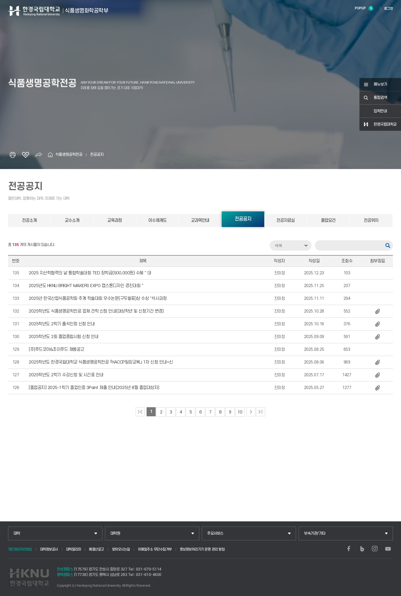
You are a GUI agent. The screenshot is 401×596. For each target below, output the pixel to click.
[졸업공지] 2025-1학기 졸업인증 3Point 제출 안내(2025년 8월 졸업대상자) (94, 387)
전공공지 (97, 154)
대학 (17, 533)
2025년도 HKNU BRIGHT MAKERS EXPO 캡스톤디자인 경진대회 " (86, 285)
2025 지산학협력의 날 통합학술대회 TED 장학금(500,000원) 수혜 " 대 (90, 273)
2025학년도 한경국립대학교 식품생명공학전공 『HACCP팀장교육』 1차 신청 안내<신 (101, 362)
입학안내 (380, 111)
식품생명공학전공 (68, 154)
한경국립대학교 (385, 124)
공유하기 (38, 154)
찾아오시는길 (121, 549)
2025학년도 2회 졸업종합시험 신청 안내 (63, 336)
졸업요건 (328, 220)
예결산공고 (96, 549)
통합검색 (380, 97)
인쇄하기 (12, 154)
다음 (250, 411)
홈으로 (50, 154)
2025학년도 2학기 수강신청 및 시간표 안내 (66, 375)
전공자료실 (286, 220)
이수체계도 (157, 220)
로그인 (388, 8)
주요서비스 (215, 533)
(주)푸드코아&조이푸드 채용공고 (56, 349)
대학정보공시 (49, 549)
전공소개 (29, 220)
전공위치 (371, 220)
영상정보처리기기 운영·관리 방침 (202, 549)
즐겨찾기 (25, 154)
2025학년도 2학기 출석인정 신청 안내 (62, 324)
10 (240, 412)
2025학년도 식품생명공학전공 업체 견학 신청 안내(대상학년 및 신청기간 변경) (96, 311)
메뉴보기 (380, 84)
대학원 (115, 533)
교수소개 (72, 220)
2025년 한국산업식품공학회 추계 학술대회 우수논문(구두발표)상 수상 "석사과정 (98, 298)
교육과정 (114, 220)
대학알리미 (73, 549)
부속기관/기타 (314, 533)
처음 (140, 411)
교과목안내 (200, 220)
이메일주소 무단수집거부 (155, 549)
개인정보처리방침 (20, 549)
